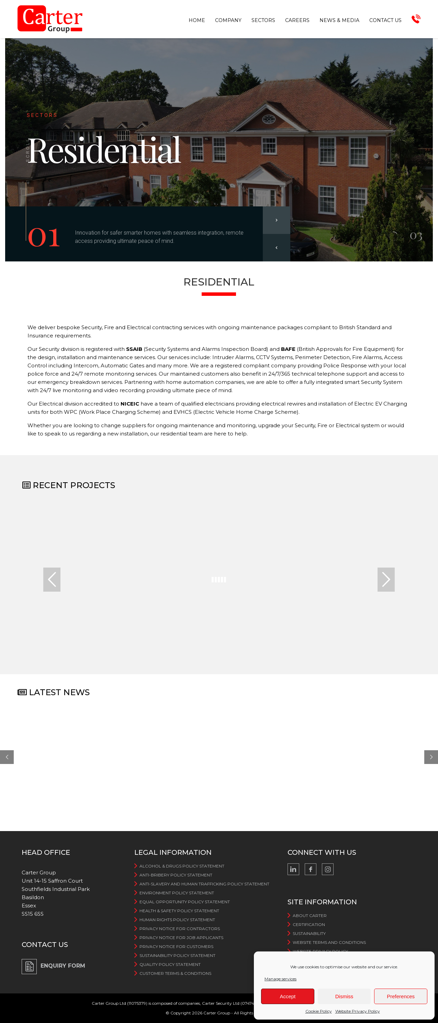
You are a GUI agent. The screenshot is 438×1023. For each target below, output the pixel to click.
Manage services (280, 978)
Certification (309, 924)
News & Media (339, 20)
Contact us (385, 20)
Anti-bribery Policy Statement (175, 874)
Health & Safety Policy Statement (179, 910)
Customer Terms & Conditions (175, 973)
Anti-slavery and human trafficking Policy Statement (204, 883)
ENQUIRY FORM (63, 965)
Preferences (401, 996)
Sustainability (309, 933)
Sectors (263, 20)
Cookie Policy (318, 1011)
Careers (297, 20)
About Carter (310, 915)
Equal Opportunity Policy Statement (184, 901)
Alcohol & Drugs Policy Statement (181, 866)
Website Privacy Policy (357, 1011)
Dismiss (344, 996)
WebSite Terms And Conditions (329, 942)
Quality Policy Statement (170, 964)
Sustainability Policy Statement (177, 955)
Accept (287, 996)
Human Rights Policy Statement (177, 919)
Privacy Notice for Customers (176, 946)
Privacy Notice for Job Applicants (181, 937)
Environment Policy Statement (176, 892)
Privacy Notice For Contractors (179, 928)
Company (228, 20)
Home (197, 20)
